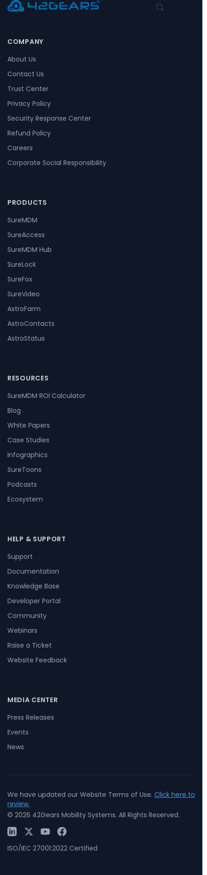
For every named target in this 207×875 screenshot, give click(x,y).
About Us (21, 59)
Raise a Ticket (29, 645)
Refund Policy (29, 133)
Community (27, 615)
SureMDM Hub (29, 249)
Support (20, 556)
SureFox (19, 279)
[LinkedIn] (12, 831)
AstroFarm (24, 308)
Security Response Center (49, 118)
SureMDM (22, 220)
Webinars (22, 630)
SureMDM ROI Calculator (46, 395)
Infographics (27, 454)
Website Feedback (37, 660)
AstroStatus (26, 338)
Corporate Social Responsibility (56, 162)
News (15, 747)
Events (18, 732)
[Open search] (159, 7)
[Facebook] (62, 831)
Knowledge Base (33, 586)
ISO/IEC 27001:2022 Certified (52, 848)
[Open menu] (176, 7)
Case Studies (28, 440)
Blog (14, 410)
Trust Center (28, 88)
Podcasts (22, 484)
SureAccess (26, 234)
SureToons (24, 469)
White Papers (28, 425)
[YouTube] (45, 831)
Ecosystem (25, 499)
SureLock (21, 264)
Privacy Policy (29, 103)
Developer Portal (34, 601)
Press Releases (30, 717)
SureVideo (23, 294)
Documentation (33, 571)
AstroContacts (31, 323)
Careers (20, 148)
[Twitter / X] (28, 831)
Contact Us (25, 74)
